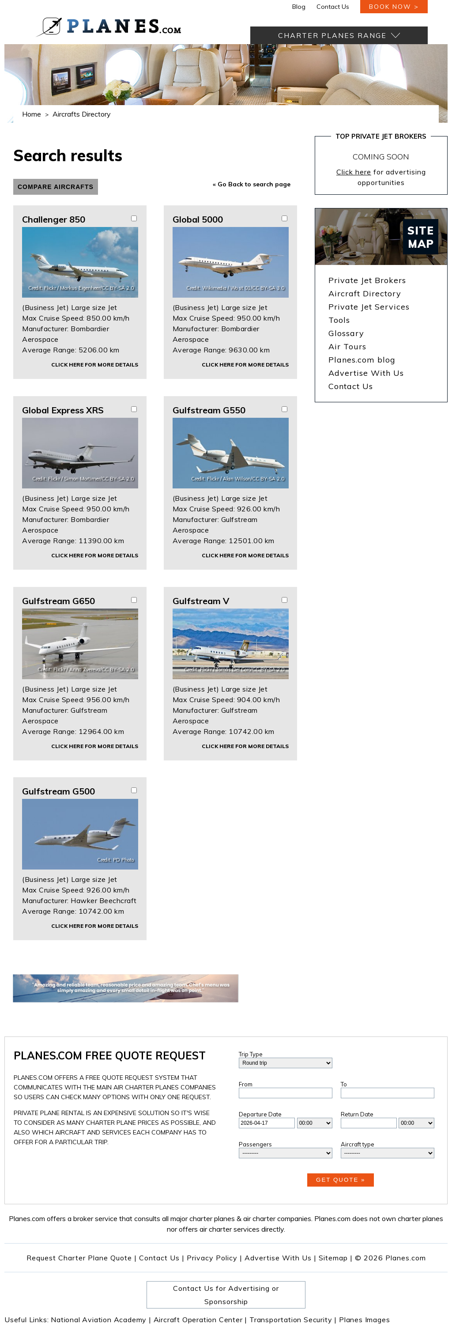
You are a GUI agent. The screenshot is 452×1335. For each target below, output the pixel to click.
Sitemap (336, 1257)
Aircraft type (357, 1144)
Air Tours (347, 346)
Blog (298, 7)
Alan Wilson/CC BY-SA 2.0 (253, 479)
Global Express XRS (63, 410)
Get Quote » (340, 1179)
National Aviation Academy (101, 1319)
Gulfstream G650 (58, 600)
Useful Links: (27, 1319)
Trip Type (251, 1054)
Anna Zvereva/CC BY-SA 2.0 (101, 669)
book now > (394, 7)
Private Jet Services (369, 307)
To (344, 1084)
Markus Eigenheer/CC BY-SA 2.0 (97, 288)
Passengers (255, 1144)
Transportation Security (293, 1319)
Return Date (357, 1114)
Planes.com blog (362, 360)
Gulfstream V (201, 600)
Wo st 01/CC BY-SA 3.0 (257, 288)
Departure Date (260, 1114)
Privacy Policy (212, 1257)
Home (31, 114)
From (245, 1084)
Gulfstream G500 (58, 791)
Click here (353, 171)
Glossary (346, 333)
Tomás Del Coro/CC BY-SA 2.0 (250, 669)
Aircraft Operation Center (201, 1319)
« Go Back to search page (251, 184)
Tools (339, 320)
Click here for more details (94, 364)
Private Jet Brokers (367, 280)
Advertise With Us (366, 373)
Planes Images (364, 1319)
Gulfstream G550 (209, 410)
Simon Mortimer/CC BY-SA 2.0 (99, 479)
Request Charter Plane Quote (79, 1257)
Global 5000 (198, 219)
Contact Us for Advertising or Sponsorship (226, 1295)
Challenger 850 (53, 219)
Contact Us (332, 7)
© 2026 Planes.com (390, 1257)
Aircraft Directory (364, 293)
